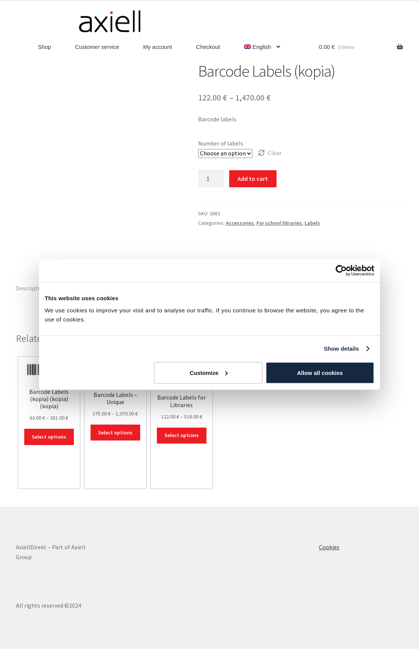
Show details (341, 348)
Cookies (329, 547)
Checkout (208, 47)
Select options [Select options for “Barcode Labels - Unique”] (115, 432)
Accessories (240, 222)
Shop (44, 47)
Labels (312, 222)
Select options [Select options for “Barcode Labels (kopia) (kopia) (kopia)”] (49, 436)
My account (157, 47)
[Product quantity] (211, 179)
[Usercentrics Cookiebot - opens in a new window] (341, 270)
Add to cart (253, 178)
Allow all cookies (320, 372)
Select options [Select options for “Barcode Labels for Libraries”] (181, 435)
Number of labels (220, 143)
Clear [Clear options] (274, 153)
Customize (209, 372)
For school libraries (279, 222)
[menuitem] (262, 47)
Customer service (97, 47)
